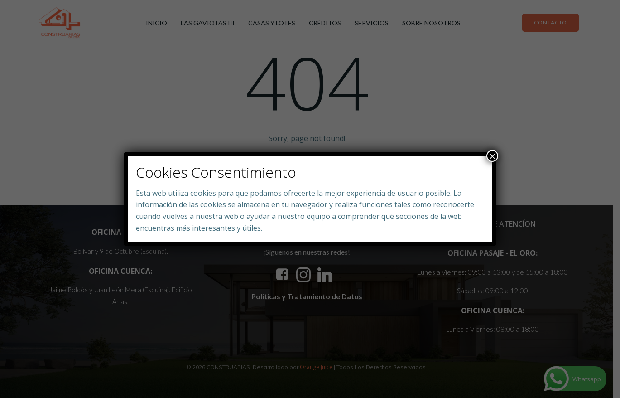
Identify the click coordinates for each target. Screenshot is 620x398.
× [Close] (492, 156)
